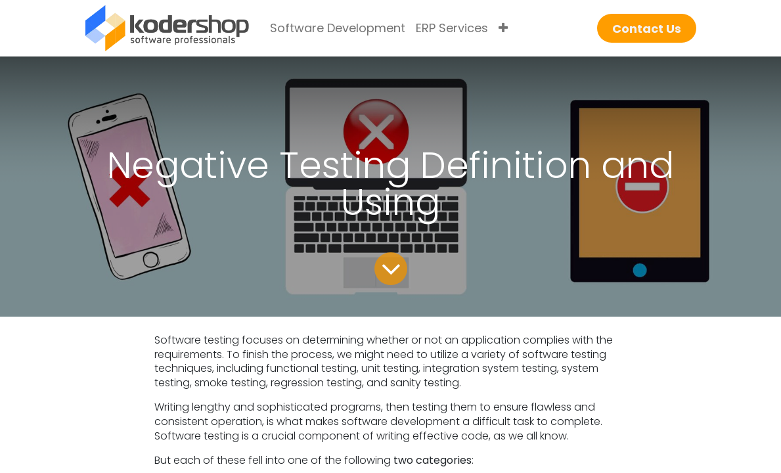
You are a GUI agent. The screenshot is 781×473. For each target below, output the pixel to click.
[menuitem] (338, 28)
